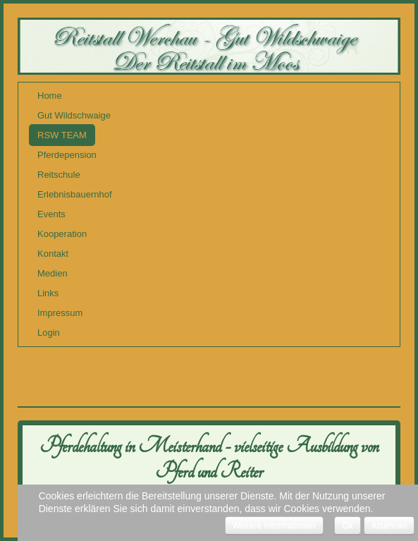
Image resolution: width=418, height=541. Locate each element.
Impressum (59, 313)
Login (48, 332)
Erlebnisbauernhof (74, 194)
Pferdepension (67, 155)
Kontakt (52, 253)
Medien (52, 273)
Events (51, 214)
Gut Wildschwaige (74, 115)
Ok (347, 525)
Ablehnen (389, 525)
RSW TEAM (62, 135)
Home (49, 95)
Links (48, 293)
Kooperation (62, 234)
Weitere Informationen (274, 525)
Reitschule (58, 174)
